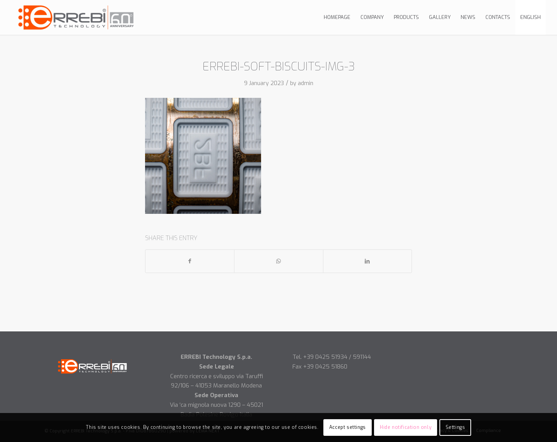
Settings (455, 427)
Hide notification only (405, 427)
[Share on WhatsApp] (278, 261)
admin (305, 83)
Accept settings (347, 427)
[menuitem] (337, 17)
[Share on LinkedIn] (367, 261)
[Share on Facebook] (189, 261)
